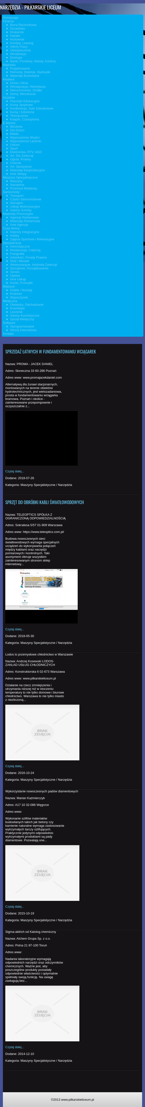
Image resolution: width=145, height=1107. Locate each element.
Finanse (8, 21)
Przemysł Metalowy (23, 188)
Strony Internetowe (23, 330)
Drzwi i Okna (19, 83)
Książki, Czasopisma (24, 119)
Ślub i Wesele (19, 261)
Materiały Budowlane (24, 76)
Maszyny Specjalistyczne (20, 177)
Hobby (14, 235)
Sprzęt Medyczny (22, 319)
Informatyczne (20, 246)
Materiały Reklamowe (25, 221)
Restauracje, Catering (25, 250)
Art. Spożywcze (21, 166)
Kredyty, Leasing (21, 43)
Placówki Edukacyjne (25, 101)
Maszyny (16, 181)
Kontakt (8, 333)
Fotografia (17, 254)
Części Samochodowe (25, 199)
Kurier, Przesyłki (21, 283)
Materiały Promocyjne (18, 214)
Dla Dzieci (17, 130)
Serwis (15, 272)
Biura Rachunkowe (23, 25)
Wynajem (16, 203)
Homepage (10, 17)
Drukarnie (17, 32)
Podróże (16, 294)
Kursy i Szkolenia (22, 112)
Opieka (15, 275)
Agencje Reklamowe (24, 217)
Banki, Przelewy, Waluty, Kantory (33, 61)
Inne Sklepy (18, 174)
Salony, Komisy (21, 210)
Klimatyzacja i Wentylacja (27, 86)
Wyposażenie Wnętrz (25, 137)
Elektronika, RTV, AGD (26, 152)
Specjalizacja (12, 243)
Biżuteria (16, 126)
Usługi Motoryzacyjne (25, 206)
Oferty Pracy (19, 46)
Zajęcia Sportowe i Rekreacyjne (32, 239)
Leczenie (16, 312)
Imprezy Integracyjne (24, 232)
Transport (16, 195)
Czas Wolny (11, 228)
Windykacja (18, 54)
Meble (14, 134)
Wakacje (9, 286)
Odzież (15, 145)
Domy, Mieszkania (22, 94)
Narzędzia (17, 185)
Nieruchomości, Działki (26, 90)
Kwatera (8, 79)
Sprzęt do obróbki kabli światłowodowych (44, 502)
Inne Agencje (19, 224)
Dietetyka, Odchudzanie (26, 304)
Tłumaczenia (19, 115)
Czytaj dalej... (14, 471)
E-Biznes (9, 123)
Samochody (11, 192)
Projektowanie (20, 68)
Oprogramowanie (22, 326)
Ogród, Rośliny (20, 159)
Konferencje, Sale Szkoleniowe (31, 108)
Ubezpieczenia (20, 50)
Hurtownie (17, 39)
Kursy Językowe (21, 105)
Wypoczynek (19, 297)
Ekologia (16, 57)
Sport (14, 148)
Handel (15, 36)
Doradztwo (17, 28)
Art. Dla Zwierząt (21, 155)
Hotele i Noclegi (21, 290)
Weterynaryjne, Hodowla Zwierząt (33, 264)
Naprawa (9, 65)
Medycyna (10, 301)
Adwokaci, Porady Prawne (28, 257)
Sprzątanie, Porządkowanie (29, 268)
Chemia (15, 163)
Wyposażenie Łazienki (25, 141)
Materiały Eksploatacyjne (27, 170)
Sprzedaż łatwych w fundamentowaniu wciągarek (50, 351)
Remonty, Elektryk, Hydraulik (30, 72)
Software (9, 323)
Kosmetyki (17, 308)
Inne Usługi (18, 279)
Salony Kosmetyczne (24, 315)
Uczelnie (9, 97)
